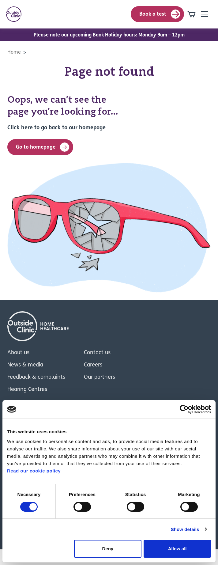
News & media (25, 365)
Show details (185, 529)
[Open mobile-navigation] (204, 14)
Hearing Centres (27, 389)
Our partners (99, 377)
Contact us (97, 353)
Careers (93, 365)
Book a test (159, 14)
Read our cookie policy (34, 470)
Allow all (177, 548)
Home (14, 52)
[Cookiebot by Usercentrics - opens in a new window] (184, 409)
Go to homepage (43, 147)
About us (18, 353)
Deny (108, 548)
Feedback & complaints (36, 377)
